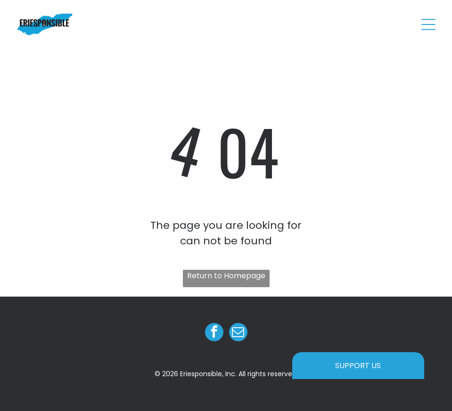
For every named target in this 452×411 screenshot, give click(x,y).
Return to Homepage (226, 275)
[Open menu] (428, 24)
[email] (238, 333)
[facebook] (214, 333)
